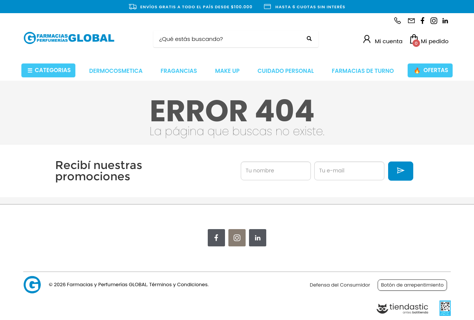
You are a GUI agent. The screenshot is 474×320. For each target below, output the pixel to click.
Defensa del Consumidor (340, 284)
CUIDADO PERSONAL (286, 71)
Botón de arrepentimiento (412, 284)
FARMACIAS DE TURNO (363, 71)
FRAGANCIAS (178, 71)
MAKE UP (227, 71)
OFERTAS (431, 70)
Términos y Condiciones (178, 284)
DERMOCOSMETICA (116, 71)
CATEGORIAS (49, 70)
